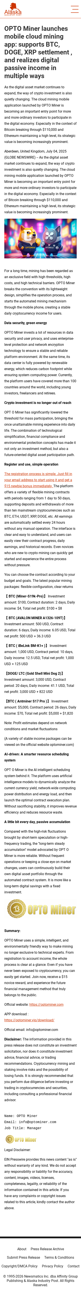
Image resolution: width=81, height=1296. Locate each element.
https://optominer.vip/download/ (29, 1020)
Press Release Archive (47, 1249)
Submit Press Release (23, 1257)
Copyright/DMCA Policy (20, 1266)
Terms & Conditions (59, 1257)
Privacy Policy (52, 1266)
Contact (73, 1266)
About (21, 1249)
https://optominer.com (46, 1004)
